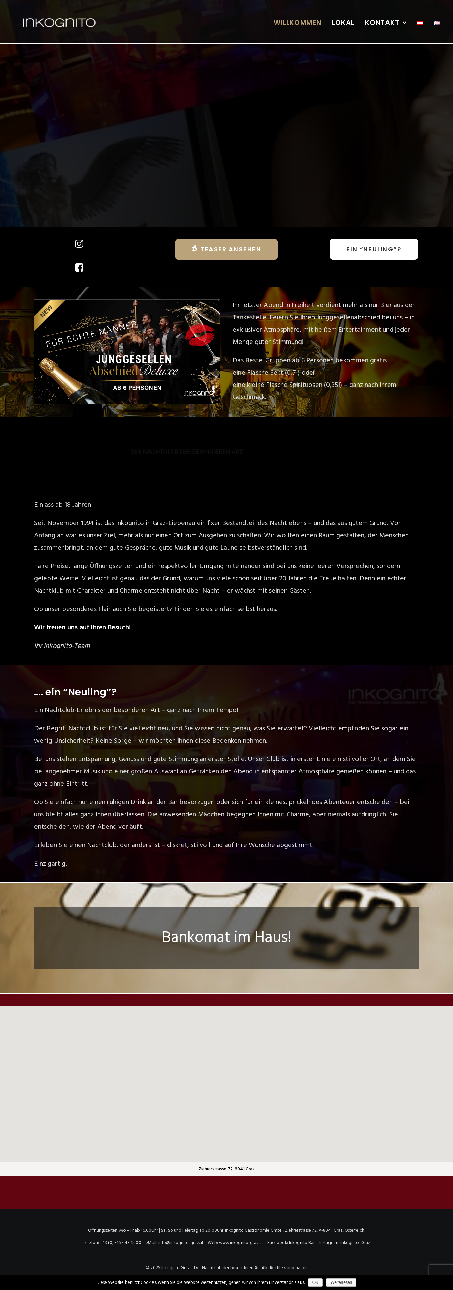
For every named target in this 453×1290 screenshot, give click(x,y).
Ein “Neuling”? (373, 249)
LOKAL (343, 22)
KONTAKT (385, 22)
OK (315, 1282)
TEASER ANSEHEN (226, 249)
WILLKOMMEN (297, 22)
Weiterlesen (341, 1282)
